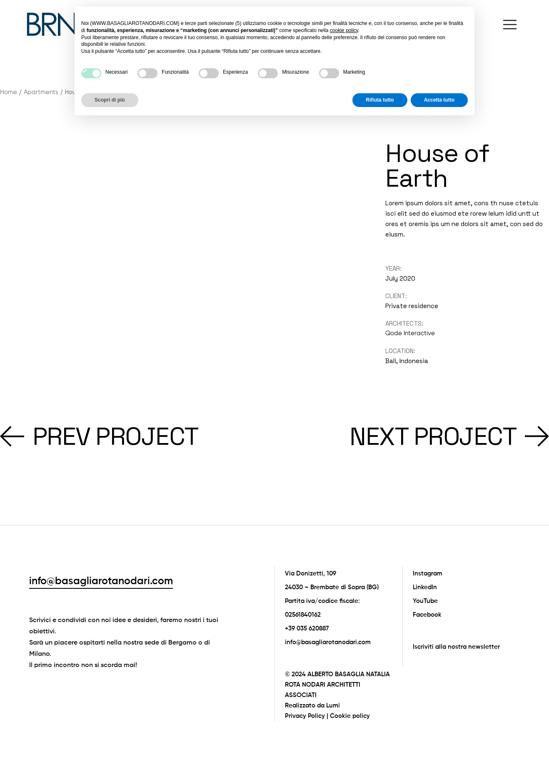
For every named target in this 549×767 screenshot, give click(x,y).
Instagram (427, 573)
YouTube (425, 601)
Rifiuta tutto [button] (380, 86)
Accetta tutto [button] (439, 86)
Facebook (427, 615)
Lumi (333, 705)
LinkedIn (425, 587)
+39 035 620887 (307, 628)
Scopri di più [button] (110, 86)
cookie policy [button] (344, 17)
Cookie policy (350, 716)
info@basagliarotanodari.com (101, 581)
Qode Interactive (410, 333)
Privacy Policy (305, 716)
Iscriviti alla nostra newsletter (456, 647)
